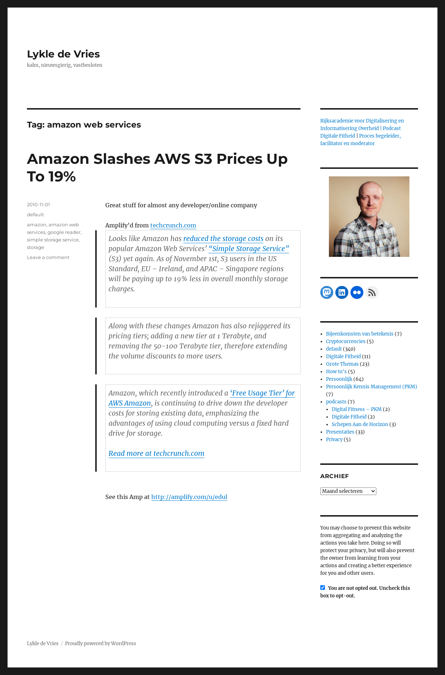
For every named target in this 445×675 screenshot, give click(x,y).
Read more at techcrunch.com (157, 453)
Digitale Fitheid (343, 356)
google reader (64, 232)
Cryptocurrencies (346, 341)
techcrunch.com (173, 225)
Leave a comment (48, 257)
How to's (336, 372)
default (35, 214)
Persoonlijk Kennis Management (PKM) (371, 387)
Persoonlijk (339, 379)
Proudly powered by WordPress (100, 644)
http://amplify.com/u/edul (189, 496)
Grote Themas (342, 364)
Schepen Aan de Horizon (360, 424)
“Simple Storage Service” (248, 248)
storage (35, 247)
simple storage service (53, 239)
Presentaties (340, 432)
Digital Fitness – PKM (357, 409)
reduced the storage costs (223, 238)
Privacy (334, 439)
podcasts (336, 402)
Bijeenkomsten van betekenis (360, 334)
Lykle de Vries (63, 54)
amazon (36, 224)
